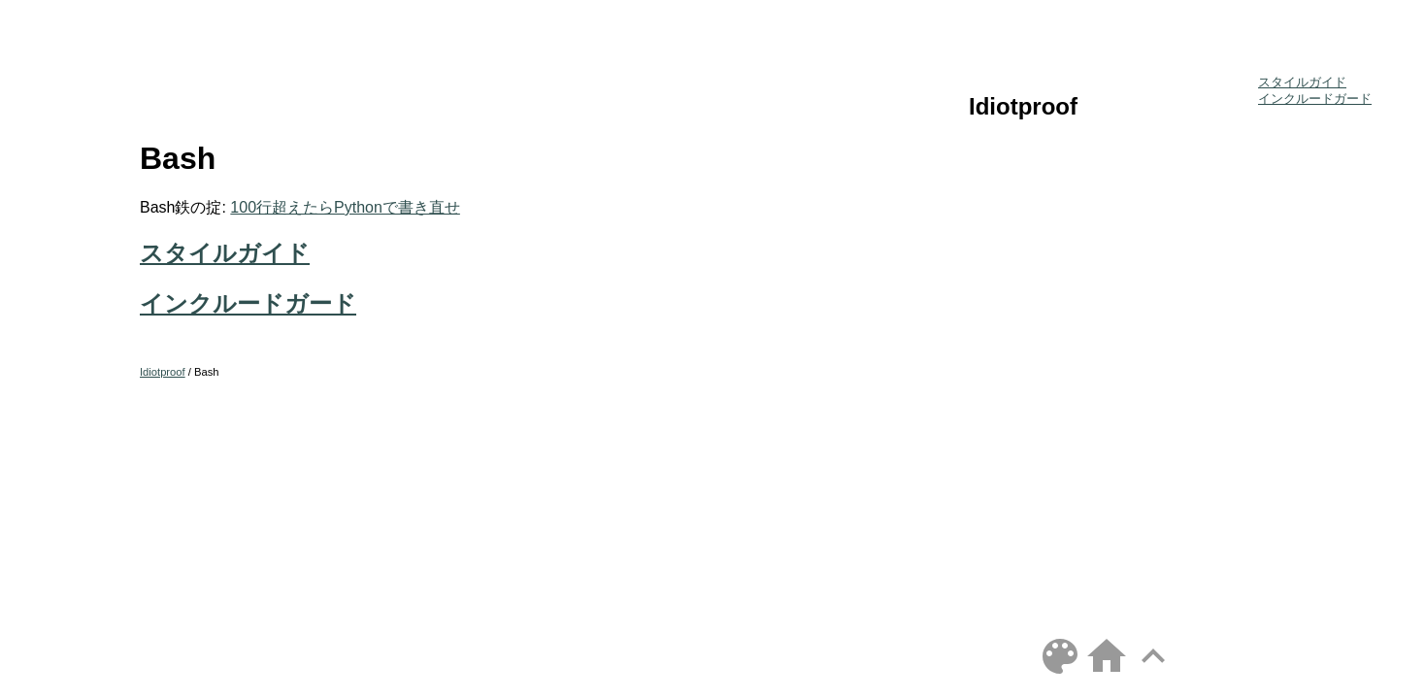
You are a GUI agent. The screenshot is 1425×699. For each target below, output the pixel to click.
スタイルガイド (225, 253)
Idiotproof (1023, 106)
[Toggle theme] (1060, 674)
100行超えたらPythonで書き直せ (345, 207)
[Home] (1106, 674)
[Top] (1153, 674)
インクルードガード (248, 303)
